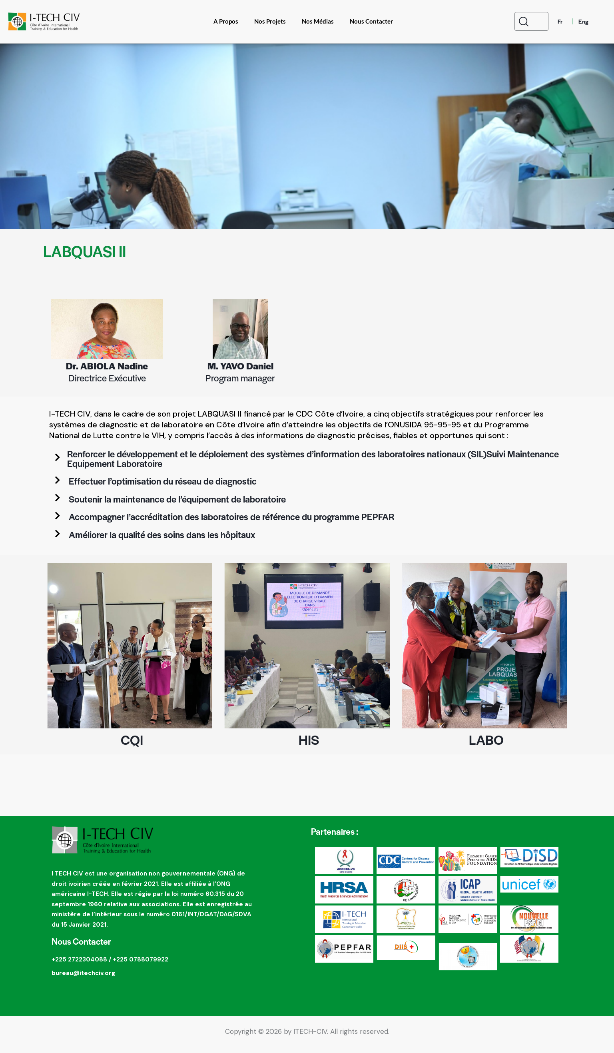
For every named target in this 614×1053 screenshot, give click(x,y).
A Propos (225, 21)
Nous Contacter (371, 21)
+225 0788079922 (140, 965)
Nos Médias (318, 21)
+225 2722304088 (79, 965)
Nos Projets (270, 21)
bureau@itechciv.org (83, 978)
